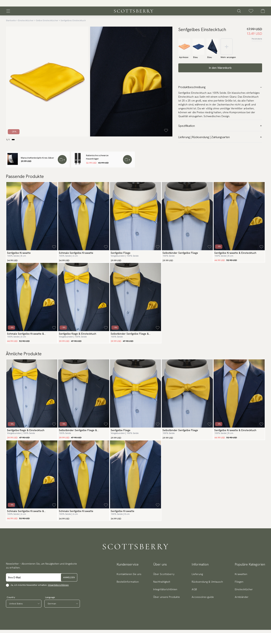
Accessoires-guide (203, 597)
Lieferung (197, 574)
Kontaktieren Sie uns (129, 574)
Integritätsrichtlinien (58, 585)
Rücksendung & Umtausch (207, 581)
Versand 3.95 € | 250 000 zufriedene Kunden (135, 3)
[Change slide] (13, 139)
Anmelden (69, 577)
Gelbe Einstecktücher (47, 20)
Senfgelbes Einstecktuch (73, 20)
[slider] (135, 3)
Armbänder (242, 597)
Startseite (11, 20)
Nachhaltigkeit (161, 581)
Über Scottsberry (163, 574)
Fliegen (239, 581)
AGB (194, 589)
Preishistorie (257, 39)
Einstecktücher (26, 20)
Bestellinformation (128, 581)
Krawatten (241, 574)
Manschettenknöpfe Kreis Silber (37, 157)
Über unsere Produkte (166, 597)
